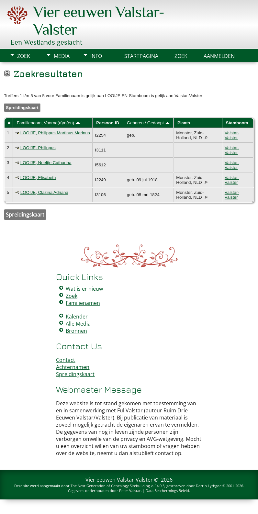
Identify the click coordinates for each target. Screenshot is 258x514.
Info (96, 56)
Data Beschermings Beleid (167, 490)
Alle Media (78, 323)
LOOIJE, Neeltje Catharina (46, 162)
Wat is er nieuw (84, 288)
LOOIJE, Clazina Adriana (44, 192)
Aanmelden (219, 56)
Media (62, 56)
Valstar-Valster (232, 135)
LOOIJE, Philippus (38, 147)
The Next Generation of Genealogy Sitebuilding (110, 485)
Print (16, 74)
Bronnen (76, 330)
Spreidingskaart (22, 107)
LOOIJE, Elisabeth (38, 177)
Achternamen (72, 367)
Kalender (77, 316)
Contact (65, 359)
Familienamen (83, 303)
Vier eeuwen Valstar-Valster (119, 479)
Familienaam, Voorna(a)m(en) (48, 122)
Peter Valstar (130, 490)
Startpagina (141, 56)
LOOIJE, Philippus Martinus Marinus (55, 132)
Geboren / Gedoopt (148, 122)
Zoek (23, 56)
